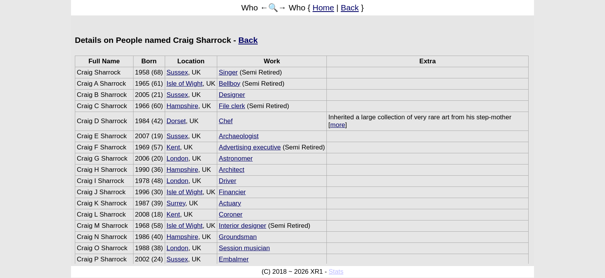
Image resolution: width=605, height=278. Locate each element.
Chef (226, 121)
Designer (232, 94)
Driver (227, 181)
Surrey (176, 203)
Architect (231, 169)
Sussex (177, 72)
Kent (173, 147)
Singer (228, 72)
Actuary (230, 203)
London (178, 158)
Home (323, 7)
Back (350, 7)
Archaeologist (239, 136)
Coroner (230, 214)
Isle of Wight (185, 83)
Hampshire (182, 106)
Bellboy (229, 83)
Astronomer (236, 158)
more (337, 125)
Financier (232, 192)
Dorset (176, 121)
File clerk (232, 106)
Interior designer (242, 225)
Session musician (244, 248)
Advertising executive (250, 147)
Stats (336, 271)
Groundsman (238, 237)
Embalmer (233, 259)
